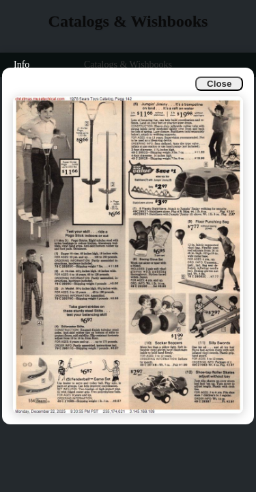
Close (219, 84)
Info (21, 64)
